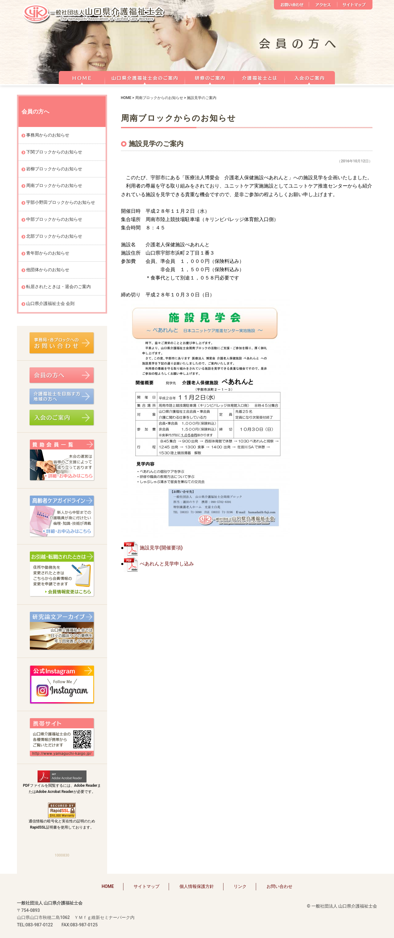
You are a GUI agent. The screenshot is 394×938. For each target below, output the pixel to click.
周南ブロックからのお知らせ (159, 98)
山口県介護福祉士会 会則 (50, 303)
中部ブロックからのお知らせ (54, 219)
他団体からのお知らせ (47, 269)
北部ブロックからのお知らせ (54, 236)
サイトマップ (354, 5)
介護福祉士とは (259, 77)
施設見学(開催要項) (161, 548)
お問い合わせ (291, 5)
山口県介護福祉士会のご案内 (145, 77)
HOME (81, 77)
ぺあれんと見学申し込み (167, 564)
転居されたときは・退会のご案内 (58, 286)
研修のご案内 (209, 77)
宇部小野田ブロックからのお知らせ (60, 202)
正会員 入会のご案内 (310, 77)
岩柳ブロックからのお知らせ (54, 168)
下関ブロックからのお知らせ (54, 151)
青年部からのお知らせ (47, 253)
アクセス (323, 5)
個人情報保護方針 (196, 886)
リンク (240, 886)
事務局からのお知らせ (47, 135)
